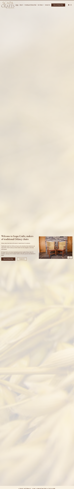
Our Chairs (40, 5)
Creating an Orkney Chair (30, 5)
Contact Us (47, 5)
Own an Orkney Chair (58, 5)
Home (17, 5)
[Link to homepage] (7, 5)
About (21, 5)
